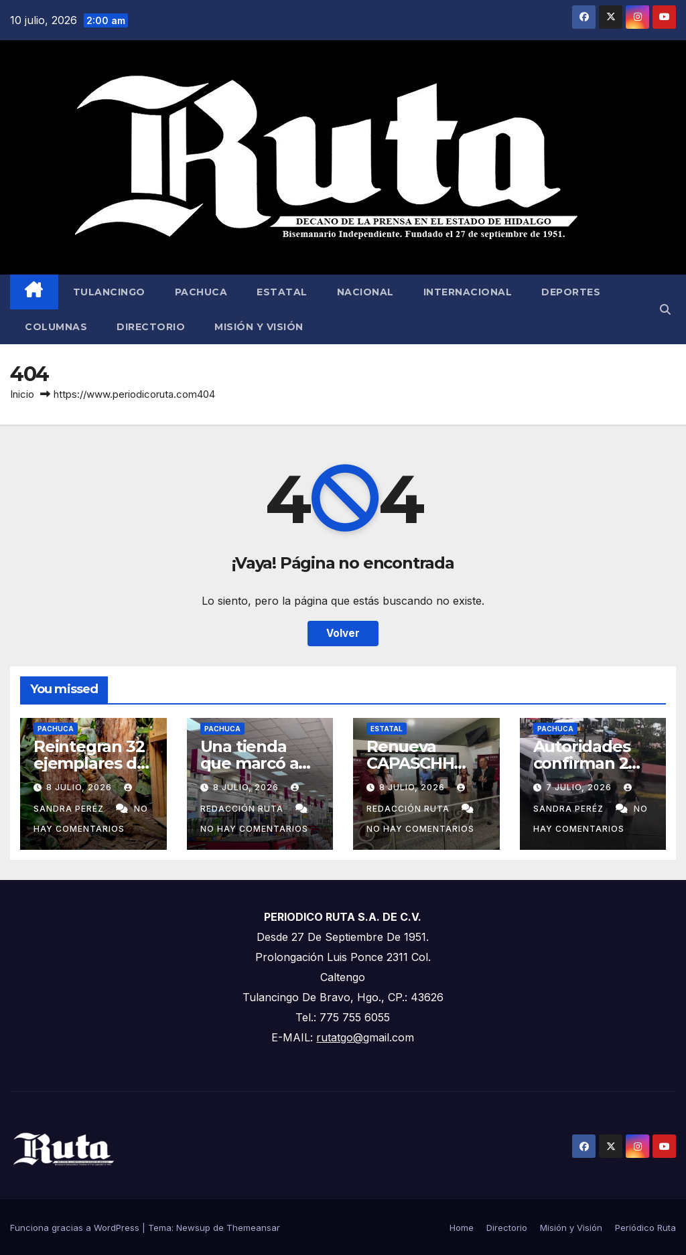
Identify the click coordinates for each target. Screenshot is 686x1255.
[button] (665, 309)
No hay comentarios (254, 829)
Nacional (365, 292)
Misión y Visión (258, 327)
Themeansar (253, 1227)
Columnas (56, 327)
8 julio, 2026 (80, 787)
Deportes (570, 292)
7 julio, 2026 (580, 787)
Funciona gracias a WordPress (76, 1227)
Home (462, 1227)
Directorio (151, 327)
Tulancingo (109, 292)
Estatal (282, 292)
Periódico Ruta (645, 1227)
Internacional (467, 292)
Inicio (22, 394)
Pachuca (201, 292)
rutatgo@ (339, 1037)
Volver (343, 633)
